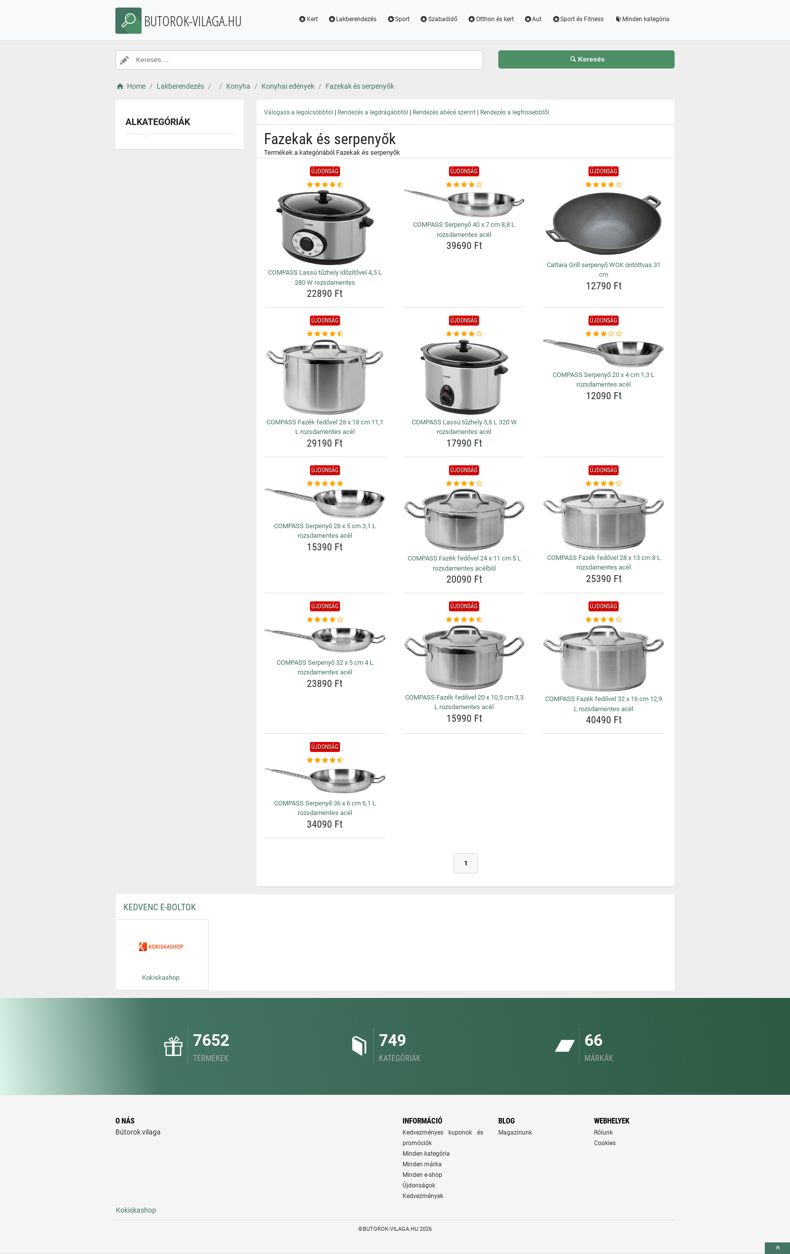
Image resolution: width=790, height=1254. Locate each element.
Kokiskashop (136, 1210)
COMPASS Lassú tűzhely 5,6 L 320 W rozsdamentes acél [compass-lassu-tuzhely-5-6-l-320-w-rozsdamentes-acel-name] (464, 427)
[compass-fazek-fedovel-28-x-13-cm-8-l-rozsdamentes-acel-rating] (603, 484)
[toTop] (777, 1248)
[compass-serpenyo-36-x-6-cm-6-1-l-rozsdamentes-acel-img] (325, 781)
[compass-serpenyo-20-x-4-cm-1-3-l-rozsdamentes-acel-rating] (603, 334)
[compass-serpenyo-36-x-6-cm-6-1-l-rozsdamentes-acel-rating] (325, 761)
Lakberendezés (352, 19)
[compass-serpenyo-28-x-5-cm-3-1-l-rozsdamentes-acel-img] (325, 503)
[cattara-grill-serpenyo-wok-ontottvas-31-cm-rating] (603, 185)
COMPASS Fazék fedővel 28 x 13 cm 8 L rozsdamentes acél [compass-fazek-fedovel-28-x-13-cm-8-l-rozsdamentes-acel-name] (604, 563)
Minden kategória (642, 19)
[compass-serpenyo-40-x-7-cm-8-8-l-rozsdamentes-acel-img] (464, 203)
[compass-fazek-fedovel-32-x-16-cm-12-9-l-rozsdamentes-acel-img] (603, 658)
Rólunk (603, 1132)
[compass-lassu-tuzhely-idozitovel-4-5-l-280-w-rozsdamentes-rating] (325, 185)
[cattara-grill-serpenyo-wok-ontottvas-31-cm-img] (603, 224)
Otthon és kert (491, 19)
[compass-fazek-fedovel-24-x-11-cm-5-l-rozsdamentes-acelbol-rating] (464, 484)
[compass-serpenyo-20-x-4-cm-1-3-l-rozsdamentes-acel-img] (603, 353)
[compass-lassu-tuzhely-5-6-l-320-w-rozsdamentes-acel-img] (464, 377)
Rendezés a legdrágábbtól (373, 112)
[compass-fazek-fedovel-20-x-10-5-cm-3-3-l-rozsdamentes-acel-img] (464, 657)
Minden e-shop (422, 1174)
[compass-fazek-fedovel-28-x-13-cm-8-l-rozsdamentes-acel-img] (603, 519)
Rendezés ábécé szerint (444, 112)
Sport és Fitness (578, 19)
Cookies (605, 1143)
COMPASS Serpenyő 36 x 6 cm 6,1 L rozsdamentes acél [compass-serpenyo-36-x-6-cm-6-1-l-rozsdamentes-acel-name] (325, 808)
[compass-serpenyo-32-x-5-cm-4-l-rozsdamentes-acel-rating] (325, 620)
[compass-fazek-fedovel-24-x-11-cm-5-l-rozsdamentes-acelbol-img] (464, 519)
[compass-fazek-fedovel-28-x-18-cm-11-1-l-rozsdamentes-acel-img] (325, 377)
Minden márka (422, 1164)
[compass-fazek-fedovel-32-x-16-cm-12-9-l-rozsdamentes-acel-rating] (603, 620)
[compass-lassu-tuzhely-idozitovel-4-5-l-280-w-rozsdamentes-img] (325, 227)
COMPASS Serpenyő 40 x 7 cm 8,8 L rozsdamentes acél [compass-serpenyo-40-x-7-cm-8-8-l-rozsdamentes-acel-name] (464, 229)
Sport (398, 19)
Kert (308, 19)
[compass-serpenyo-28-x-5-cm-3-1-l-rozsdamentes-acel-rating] (325, 484)
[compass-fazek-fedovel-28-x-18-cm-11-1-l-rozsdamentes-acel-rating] (325, 334)
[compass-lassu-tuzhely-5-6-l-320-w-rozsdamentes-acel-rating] (464, 334)
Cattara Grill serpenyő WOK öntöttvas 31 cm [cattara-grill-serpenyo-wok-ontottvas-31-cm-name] (604, 270)
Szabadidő (438, 19)
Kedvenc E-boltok (159, 907)
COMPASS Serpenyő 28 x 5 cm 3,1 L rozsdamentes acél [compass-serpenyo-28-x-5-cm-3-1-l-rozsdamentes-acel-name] (325, 531)
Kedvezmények (423, 1196)
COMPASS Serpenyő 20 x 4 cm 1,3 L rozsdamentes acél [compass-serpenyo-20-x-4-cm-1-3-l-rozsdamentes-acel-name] (603, 380)
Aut (533, 19)
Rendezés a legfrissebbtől (514, 112)
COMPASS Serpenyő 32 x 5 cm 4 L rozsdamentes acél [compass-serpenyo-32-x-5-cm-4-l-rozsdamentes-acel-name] (325, 667)
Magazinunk (515, 1132)
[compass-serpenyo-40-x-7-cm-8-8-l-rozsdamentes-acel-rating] (464, 185)
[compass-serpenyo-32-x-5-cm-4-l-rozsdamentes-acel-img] (325, 640)
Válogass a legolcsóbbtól (298, 112)
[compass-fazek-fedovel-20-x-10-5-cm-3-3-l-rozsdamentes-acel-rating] (464, 620)
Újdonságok (419, 1185)
